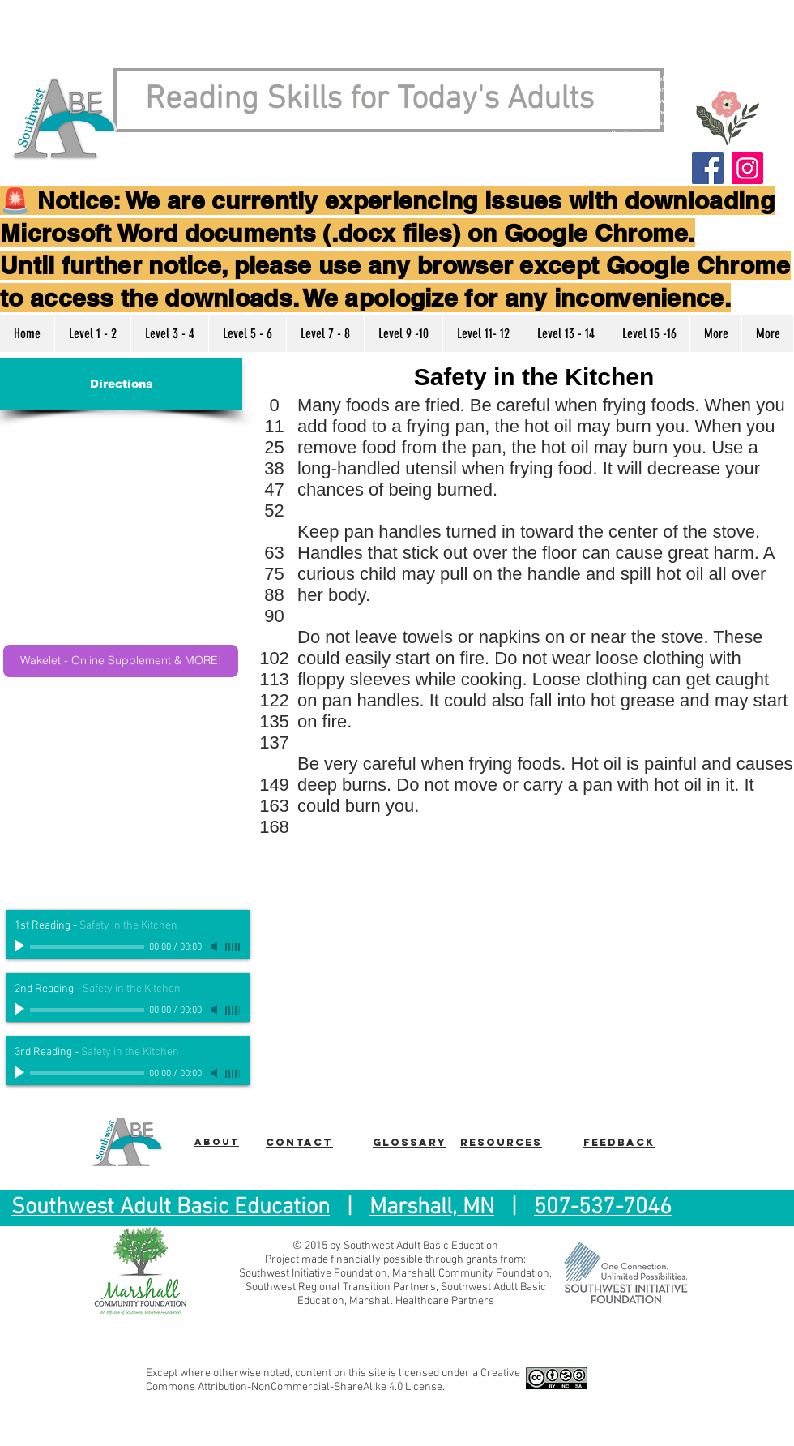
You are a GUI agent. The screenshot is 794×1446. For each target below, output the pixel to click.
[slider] (233, 947)
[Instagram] (747, 168)
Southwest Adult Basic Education (170, 1207)
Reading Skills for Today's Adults (369, 99)
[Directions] (121, 384)
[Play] (21, 946)
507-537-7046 (603, 1207)
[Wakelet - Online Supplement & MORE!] (120, 661)
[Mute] (215, 946)
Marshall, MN (431, 1207)
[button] (92, 333)
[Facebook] (708, 168)
